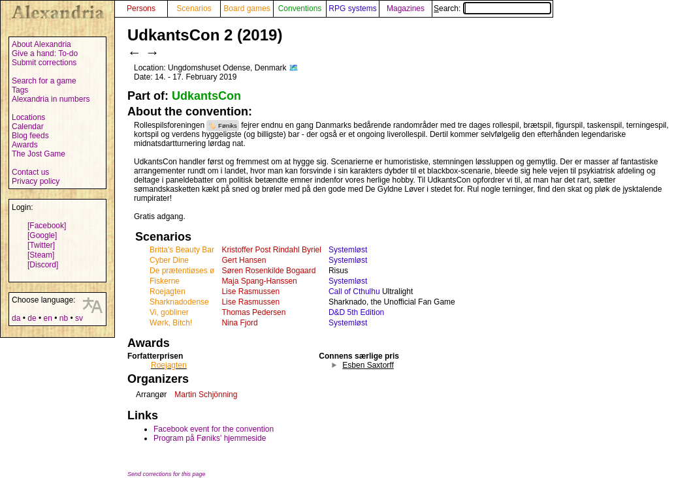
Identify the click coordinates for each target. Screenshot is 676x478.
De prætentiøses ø (182, 270)
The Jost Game (38, 153)
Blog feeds (30, 135)
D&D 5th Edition (356, 312)
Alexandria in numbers (50, 99)
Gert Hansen (243, 260)
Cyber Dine (169, 260)
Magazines (406, 8)
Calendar (28, 126)
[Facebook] (46, 225)
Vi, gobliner (169, 312)
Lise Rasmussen (250, 291)
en (47, 318)
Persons (141, 8)
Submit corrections (44, 62)
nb (63, 318)
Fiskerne (165, 281)
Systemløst (348, 249)
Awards (25, 144)
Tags (20, 90)
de (31, 318)
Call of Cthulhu (354, 291)
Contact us (30, 172)
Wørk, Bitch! (171, 322)
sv (79, 318)
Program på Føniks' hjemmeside (209, 438)
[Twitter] (41, 245)
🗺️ (293, 67)
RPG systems (352, 8)
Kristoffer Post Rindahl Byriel (271, 249)
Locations (28, 117)
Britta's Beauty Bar (182, 249)
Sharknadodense (179, 301)
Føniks (227, 125)
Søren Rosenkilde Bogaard (268, 270)
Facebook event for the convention (213, 429)
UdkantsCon (206, 95)
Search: (492, 8)
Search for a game (44, 80)
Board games (246, 8)
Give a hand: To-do (45, 53)
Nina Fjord (239, 322)
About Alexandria (41, 44)
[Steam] (40, 255)
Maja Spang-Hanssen (259, 281)
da (16, 318)
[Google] (42, 235)
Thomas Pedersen (253, 312)
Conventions (300, 8)
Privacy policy (35, 181)
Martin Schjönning (205, 394)
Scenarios (193, 8)
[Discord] (42, 264)
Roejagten (167, 291)
